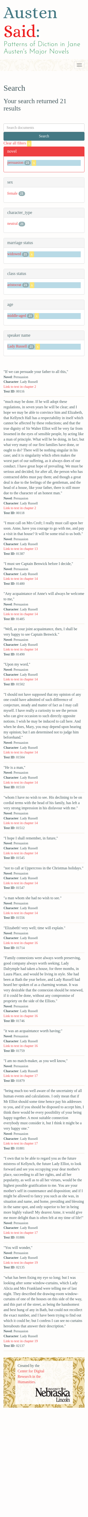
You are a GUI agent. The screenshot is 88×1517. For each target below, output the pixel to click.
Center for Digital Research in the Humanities (31, 1376)
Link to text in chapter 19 (21, 1262)
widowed (14, 254)
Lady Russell (17, 346)
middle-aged (16, 316)
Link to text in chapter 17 (21, 1076)
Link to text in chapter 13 (21, 549)
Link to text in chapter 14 (21, 579)
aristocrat (14, 285)
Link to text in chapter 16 (21, 943)
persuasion (15, 162)
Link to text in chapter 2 (20, 386)
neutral (12, 223)
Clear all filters (17, 143)
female (12, 193)
